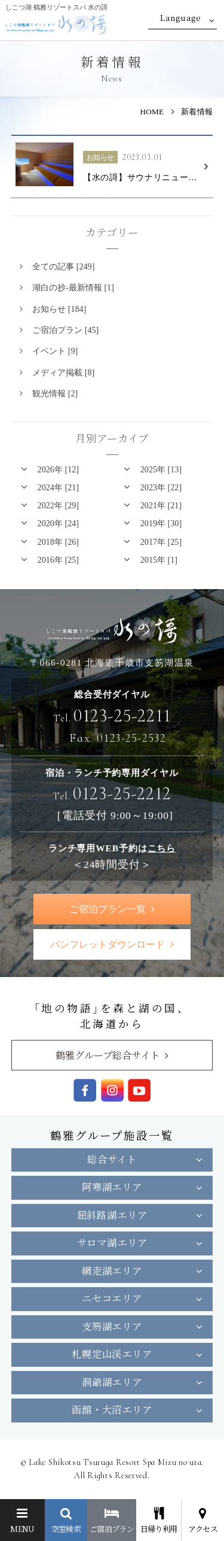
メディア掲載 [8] (63, 372)
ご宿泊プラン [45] (65, 330)
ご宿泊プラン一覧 (107, 909)
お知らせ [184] (59, 309)
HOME (152, 111)
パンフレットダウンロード (107, 944)
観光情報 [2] (55, 393)
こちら (162, 848)
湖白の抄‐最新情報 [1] (73, 287)
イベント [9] (55, 351)
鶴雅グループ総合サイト (107, 1055)
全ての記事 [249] (63, 266)
